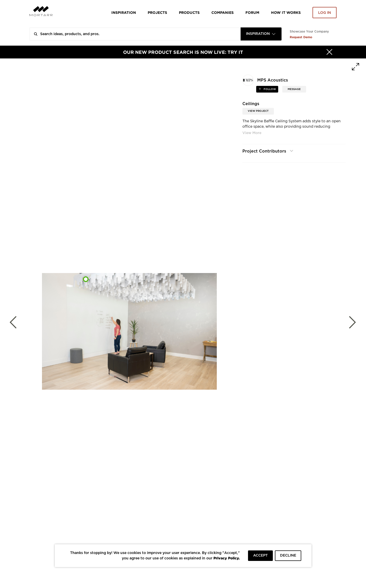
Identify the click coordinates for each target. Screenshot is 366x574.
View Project (258, 111)
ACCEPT (260, 555)
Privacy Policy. (226, 558)
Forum (252, 12)
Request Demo (301, 37)
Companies (222, 12)
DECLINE (288, 555)
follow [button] (269, 89)
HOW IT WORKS (286, 12)
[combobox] (261, 34)
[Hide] (329, 52)
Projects (157, 12)
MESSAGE (294, 89)
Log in (324, 13)
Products (189, 12)
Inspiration (123, 12)
